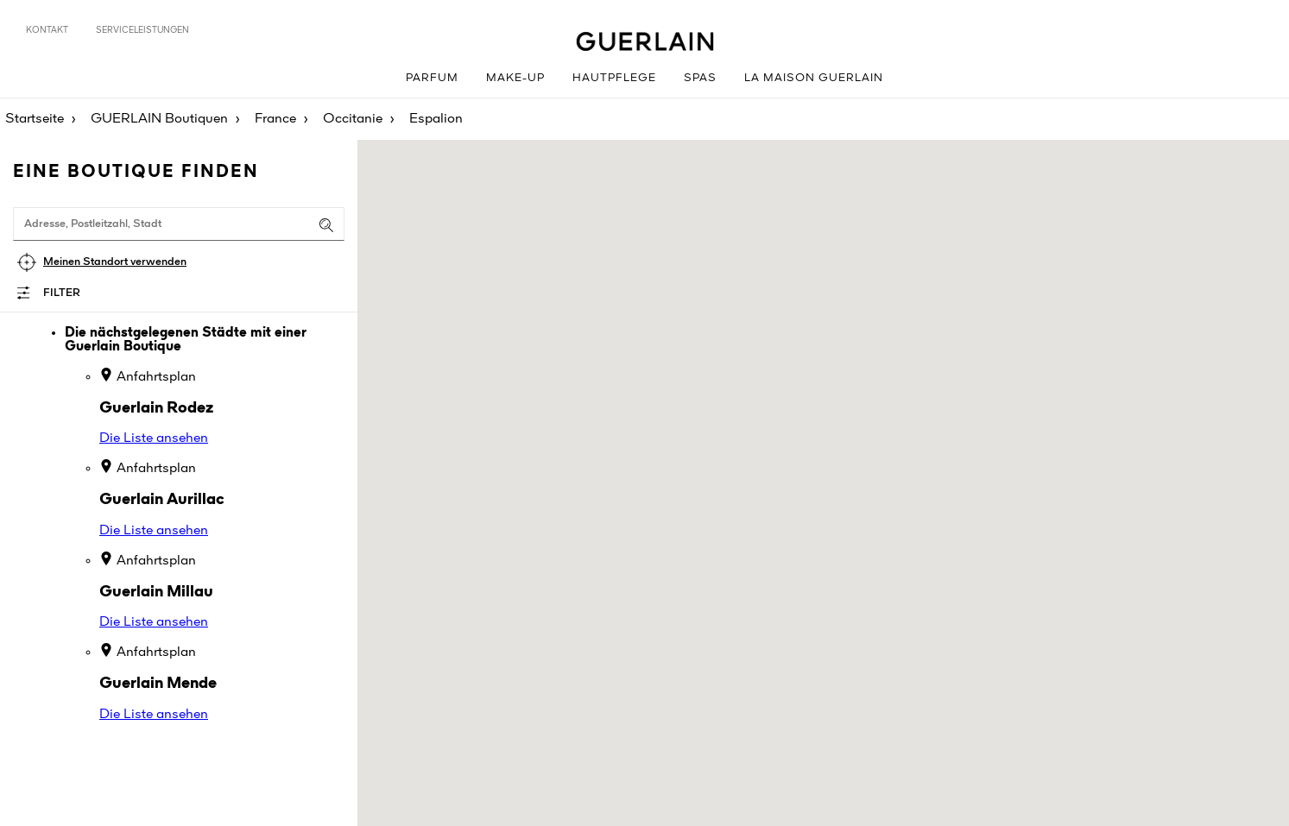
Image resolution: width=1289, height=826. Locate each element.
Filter (61, 293)
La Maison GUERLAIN (813, 78)
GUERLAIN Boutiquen (159, 119)
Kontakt (47, 30)
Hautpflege (614, 78)
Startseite (34, 119)
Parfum (432, 78)
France (275, 119)
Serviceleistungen (142, 30)
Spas (700, 78)
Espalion (436, 119)
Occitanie (352, 119)
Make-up (515, 78)
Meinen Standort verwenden (114, 262)
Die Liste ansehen (153, 438)
